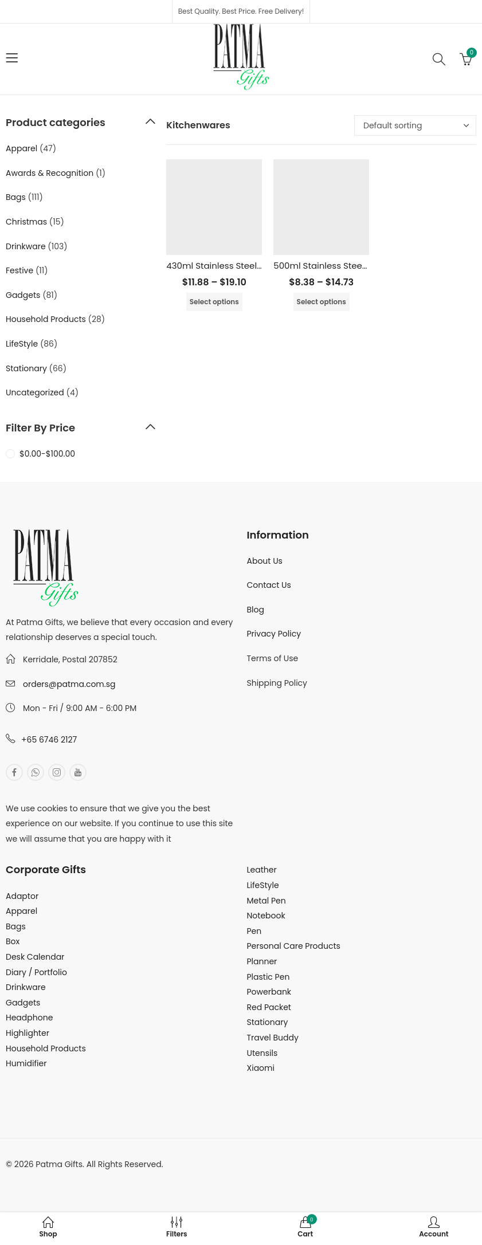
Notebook (266, 915)
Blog (255, 609)
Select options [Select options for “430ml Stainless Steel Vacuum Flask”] (214, 302)
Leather (262, 869)
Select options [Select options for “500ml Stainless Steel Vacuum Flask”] (321, 302)
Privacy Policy (274, 633)
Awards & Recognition (49, 173)
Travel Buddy (273, 1037)
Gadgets (23, 295)
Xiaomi (261, 1068)
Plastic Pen (268, 977)
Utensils (262, 1053)
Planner (262, 961)
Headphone (29, 1017)
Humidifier (26, 1063)
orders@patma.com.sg (69, 684)
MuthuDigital (112, 1179)
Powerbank (269, 991)
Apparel (21, 148)
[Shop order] (415, 125)
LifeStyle (22, 343)
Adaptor (22, 896)
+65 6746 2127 (49, 739)
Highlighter (27, 1033)
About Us (265, 561)
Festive (19, 270)
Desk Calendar (35, 957)
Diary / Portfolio (36, 972)
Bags (16, 197)
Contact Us (269, 585)
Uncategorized (35, 392)
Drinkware (26, 246)
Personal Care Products (293, 946)
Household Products (46, 319)
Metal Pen (266, 900)
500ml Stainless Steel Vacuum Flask (349, 266)
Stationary (26, 368)
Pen (254, 931)
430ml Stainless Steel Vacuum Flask (242, 266)
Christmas (26, 221)
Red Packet (269, 1007)
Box (12, 941)
